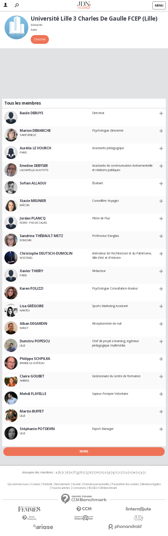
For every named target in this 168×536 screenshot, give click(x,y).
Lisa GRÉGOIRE (32, 306)
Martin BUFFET (32, 411)
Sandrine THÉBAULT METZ (41, 235)
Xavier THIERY (31, 270)
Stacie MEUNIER (33, 200)
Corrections (79, 488)
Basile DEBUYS (31, 113)
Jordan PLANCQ (33, 218)
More (84, 451)
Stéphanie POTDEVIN (37, 428)
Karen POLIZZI (31, 288)
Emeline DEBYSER (34, 165)
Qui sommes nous (18, 484)
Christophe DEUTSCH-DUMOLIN (46, 253)
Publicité (47, 484)
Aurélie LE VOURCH (35, 148)
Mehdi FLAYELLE (33, 393)
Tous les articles (60, 488)
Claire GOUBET (32, 376)
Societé (76, 484)
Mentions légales (151, 484)
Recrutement (62, 484)
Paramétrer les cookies (125, 484)
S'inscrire (40, 39)
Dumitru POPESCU (35, 341)
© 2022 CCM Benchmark (103, 488)
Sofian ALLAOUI (33, 183)
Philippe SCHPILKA (35, 358)
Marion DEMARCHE (35, 130)
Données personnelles (96, 484)
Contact (35, 484)
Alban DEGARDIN (33, 323)
